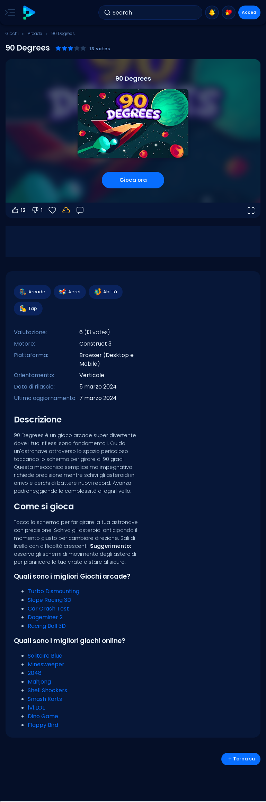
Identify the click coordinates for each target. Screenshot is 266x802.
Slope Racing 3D (49, 600)
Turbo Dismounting (53, 591)
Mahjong (39, 682)
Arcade (35, 33)
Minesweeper (46, 664)
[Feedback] (80, 210)
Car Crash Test (48, 609)
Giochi (12, 33)
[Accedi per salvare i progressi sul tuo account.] (66, 210)
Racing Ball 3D (47, 626)
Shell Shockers (47, 690)
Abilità (105, 292)
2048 (35, 673)
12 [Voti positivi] (18, 210)
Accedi (249, 12)
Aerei (69, 292)
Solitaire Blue (45, 656)
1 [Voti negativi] (37, 210)
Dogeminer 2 (45, 617)
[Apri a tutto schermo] (251, 210)
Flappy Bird (43, 725)
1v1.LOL (36, 708)
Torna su (241, 759)
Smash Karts (45, 699)
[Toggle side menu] (8, 12)
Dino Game (43, 716)
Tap (28, 308)
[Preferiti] (52, 210)
